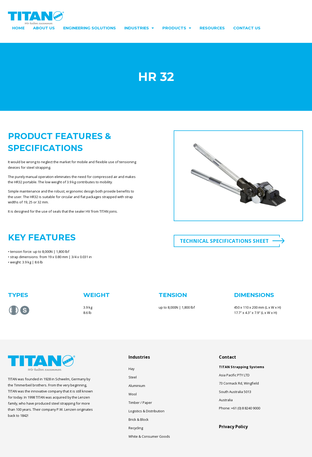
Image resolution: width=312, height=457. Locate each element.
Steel (133, 377)
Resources (212, 28)
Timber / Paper (140, 402)
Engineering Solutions (89, 28)
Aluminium (137, 385)
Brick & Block (139, 419)
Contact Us (246, 28)
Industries (139, 28)
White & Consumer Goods (149, 436)
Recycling (136, 428)
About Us (44, 28)
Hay (131, 368)
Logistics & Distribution (146, 411)
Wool (133, 394)
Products (176, 28)
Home (18, 28)
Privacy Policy (233, 426)
